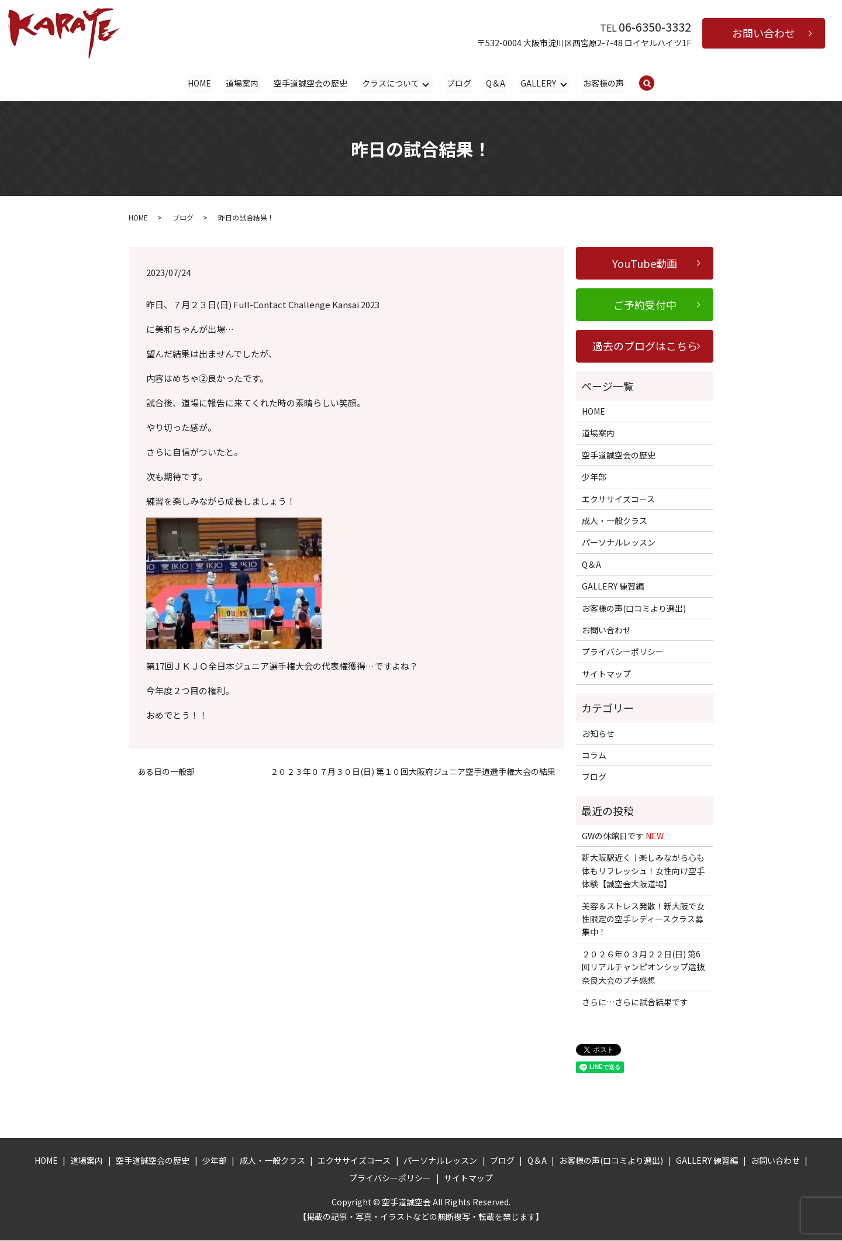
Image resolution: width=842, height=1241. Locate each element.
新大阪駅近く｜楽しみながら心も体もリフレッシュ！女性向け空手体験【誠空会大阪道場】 (643, 871)
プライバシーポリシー (623, 652)
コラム (594, 755)
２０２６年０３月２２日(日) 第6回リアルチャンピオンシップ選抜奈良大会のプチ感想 (643, 967)
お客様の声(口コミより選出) (634, 608)
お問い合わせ (763, 32)
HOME (200, 83)
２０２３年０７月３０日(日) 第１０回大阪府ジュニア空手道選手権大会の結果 (412, 771)
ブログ (458, 83)
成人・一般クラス (614, 521)
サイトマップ (606, 674)
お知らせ (598, 733)
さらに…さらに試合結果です (635, 1002)
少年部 (594, 477)
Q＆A (495, 83)
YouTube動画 (644, 263)
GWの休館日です (623, 836)
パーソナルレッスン (618, 543)
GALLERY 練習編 (613, 586)
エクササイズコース (618, 499)
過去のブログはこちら (645, 346)
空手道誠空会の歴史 (310, 83)
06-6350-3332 (655, 26)
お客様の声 (602, 83)
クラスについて (390, 83)
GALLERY (537, 83)
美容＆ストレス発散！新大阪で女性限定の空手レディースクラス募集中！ (643, 919)
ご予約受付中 (645, 304)
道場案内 (242, 83)
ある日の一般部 (166, 771)
